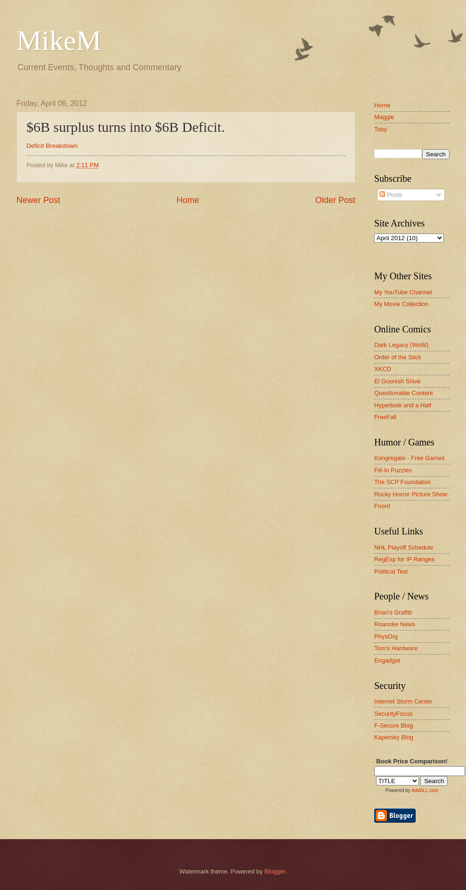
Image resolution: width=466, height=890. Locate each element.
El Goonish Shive (397, 381)
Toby (380, 129)
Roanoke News (394, 624)
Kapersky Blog (393, 737)
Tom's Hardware (396, 648)
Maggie (384, 117)
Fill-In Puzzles (393, 470)
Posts (390, 194)
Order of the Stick (397, 357)
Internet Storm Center (403, 701)
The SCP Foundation (402, 481)
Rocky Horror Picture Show (410, 494)
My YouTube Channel (403, 292)
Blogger (275, 871)
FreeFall (385, 417)
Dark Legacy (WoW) (401, 344)
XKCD (382, 368)
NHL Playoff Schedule (403, 547)
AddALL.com (424, 790)
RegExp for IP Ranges (404, 559)
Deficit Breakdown (52, 145)
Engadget (387, 660)
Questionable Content (403, 392)
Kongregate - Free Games (409, 457)
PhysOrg (386, 636)
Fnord (382, 506)
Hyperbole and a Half (402, 405)
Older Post (335, 200)
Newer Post (38, 200)
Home (188, 200)
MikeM (58, 40)
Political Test (391, 571)
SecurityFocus (393, 713)
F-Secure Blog (393, 725)
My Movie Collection (401, 303)
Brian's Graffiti (393, 612)
